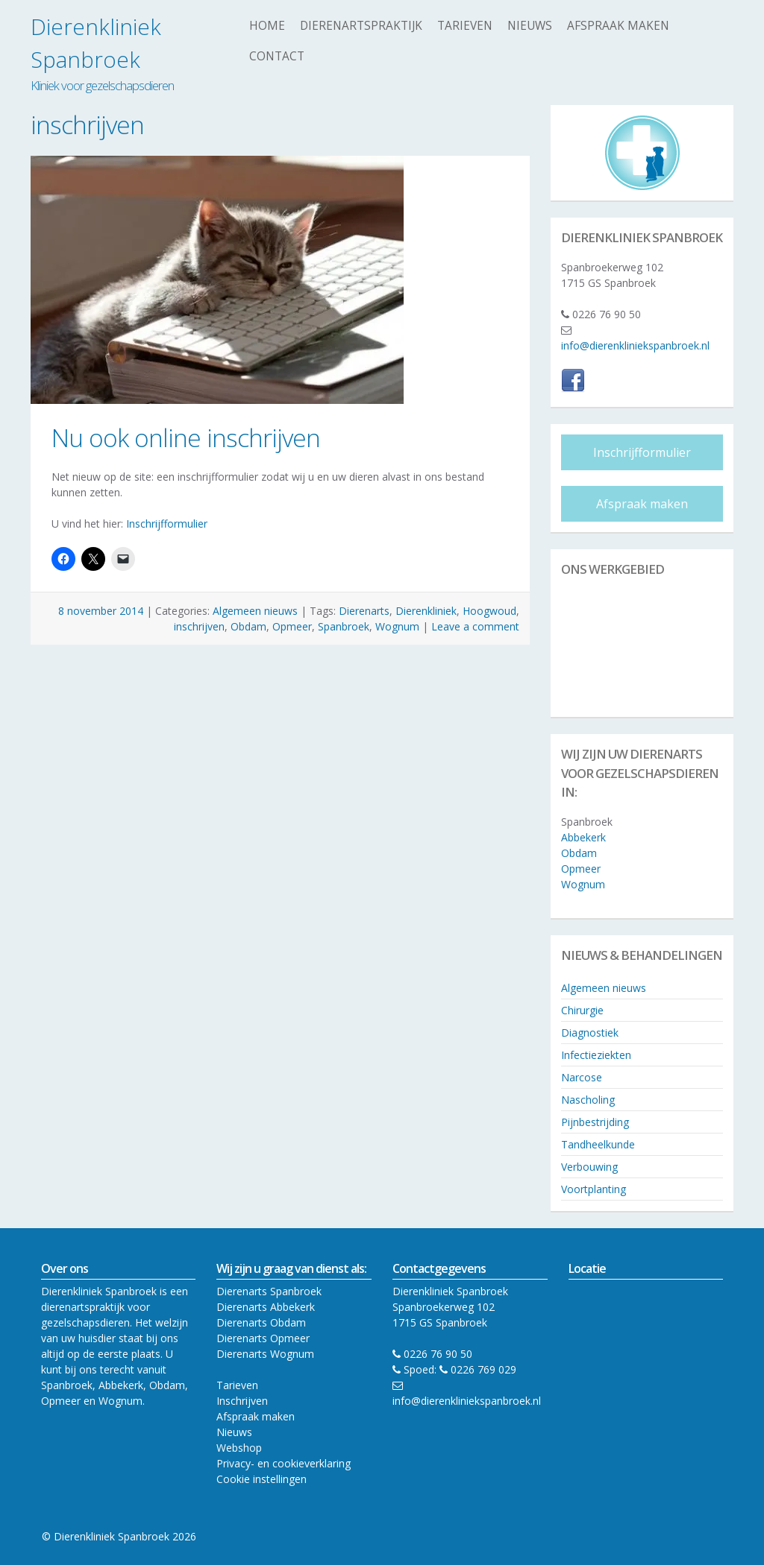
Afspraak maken (618, 26)
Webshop (239, 1448)
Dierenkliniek (426, 611)
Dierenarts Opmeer (263, 1338)
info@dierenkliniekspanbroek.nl (635, 345)
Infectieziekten (596, 1055)
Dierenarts (364, 611)
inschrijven (199, 626)
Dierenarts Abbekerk (265, 1307)
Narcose (581, 1077)
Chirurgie (582, 1010)
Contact (276, 56)
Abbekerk (583, 837)
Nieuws (529, 26)
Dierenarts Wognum (265, 1354)
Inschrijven (242, 1401)
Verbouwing (589, 1167)
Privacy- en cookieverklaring (283, 1463)
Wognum (397, 626)
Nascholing (588, 1100)
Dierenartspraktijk (361, 26)
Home (267, 26)
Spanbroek (343, 626)
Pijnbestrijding (595, 1122)
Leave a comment (475, 626)
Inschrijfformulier (166, 523)
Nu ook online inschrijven (185, 437)
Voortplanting (593, 1189)
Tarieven (464, 26)
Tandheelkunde (598, 1144)
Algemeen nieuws (255, 611)
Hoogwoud (489, 611)
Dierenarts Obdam (261, 1322)
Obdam (248, 626)
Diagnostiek (590, 1032)
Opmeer (292, 626)
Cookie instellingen (261, 1479)
